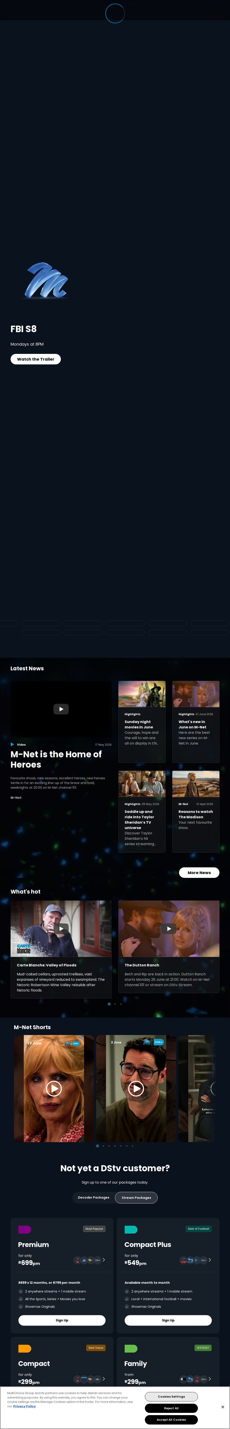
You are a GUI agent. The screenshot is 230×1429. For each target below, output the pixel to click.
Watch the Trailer (35, 359)
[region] (115, 1407)
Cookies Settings (171, 1396)
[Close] (223, 1407)
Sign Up (62, 1320)
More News (199, 872)
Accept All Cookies (171, 1420)
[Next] (211, 1088)
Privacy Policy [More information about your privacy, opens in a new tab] (24, 1406)
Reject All (171, 1408)
